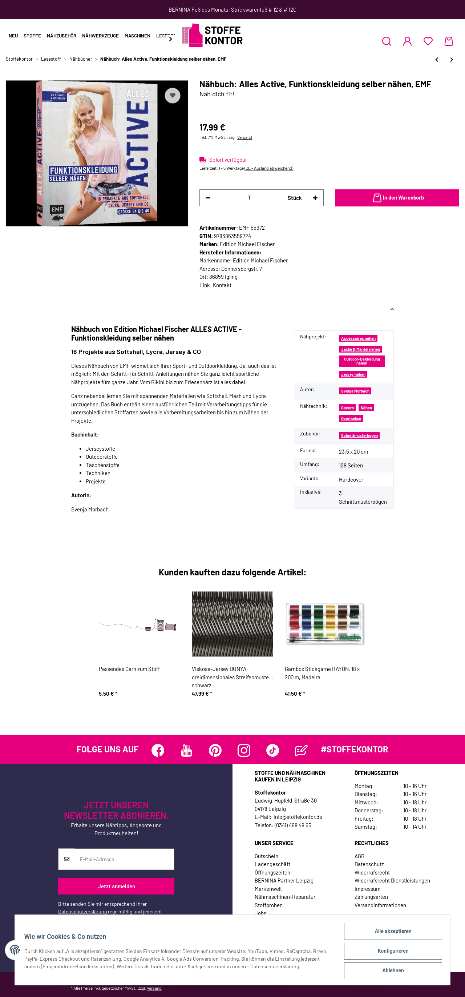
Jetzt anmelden (116, 886)
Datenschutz (369, 864)
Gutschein (266, 856)
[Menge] (249, 197)
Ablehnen (390, 971)
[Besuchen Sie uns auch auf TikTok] (272, 750)
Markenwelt (268, 888)
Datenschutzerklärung (82, 911)
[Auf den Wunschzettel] (173, 96)
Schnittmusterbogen (359, 435)
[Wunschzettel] (428, 41)
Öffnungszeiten (272, 872)
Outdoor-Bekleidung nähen (362, 361)
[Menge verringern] (208, 198)
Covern (347, 407)
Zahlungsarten (371, 896)
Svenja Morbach (355, 391)
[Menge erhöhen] (315, 198)
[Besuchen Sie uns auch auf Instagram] (244, 750)
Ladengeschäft (272, 864)
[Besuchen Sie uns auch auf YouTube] (186, 750)
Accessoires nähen (358, 338)
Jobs (260, 913)
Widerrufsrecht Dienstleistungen (392, 880)
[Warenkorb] (448, 41)
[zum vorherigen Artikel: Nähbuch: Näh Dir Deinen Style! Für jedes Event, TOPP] (436, 59)
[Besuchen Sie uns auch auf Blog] (301, 750)
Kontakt (222, 285)
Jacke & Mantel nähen (360, 349)
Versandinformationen (380, 905)
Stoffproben (269, 905)
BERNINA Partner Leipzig (284, 880)
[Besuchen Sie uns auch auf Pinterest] (215, 750)
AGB (359, 856)
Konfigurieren (390, 952)
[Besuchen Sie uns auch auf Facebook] (158, 750)
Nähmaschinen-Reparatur (285, 896)
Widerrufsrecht (372, 872)
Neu (13, 36)
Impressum (367, 888)
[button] (386, 41)
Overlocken (351, 418)
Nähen (366, 407)
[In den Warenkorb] (397, 198)
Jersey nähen (353, 374)
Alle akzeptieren (390, 933)
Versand (244, 137)
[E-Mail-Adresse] (124, 859)
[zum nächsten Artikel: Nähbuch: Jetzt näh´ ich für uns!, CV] (451, 59)
